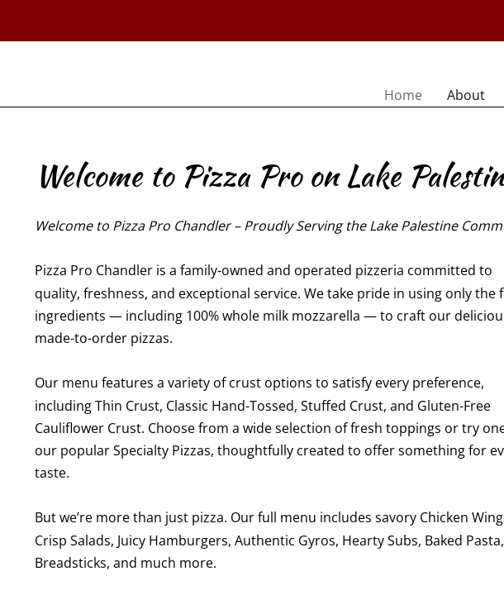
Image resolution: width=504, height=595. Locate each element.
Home (403, 95)
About (466, 95)
